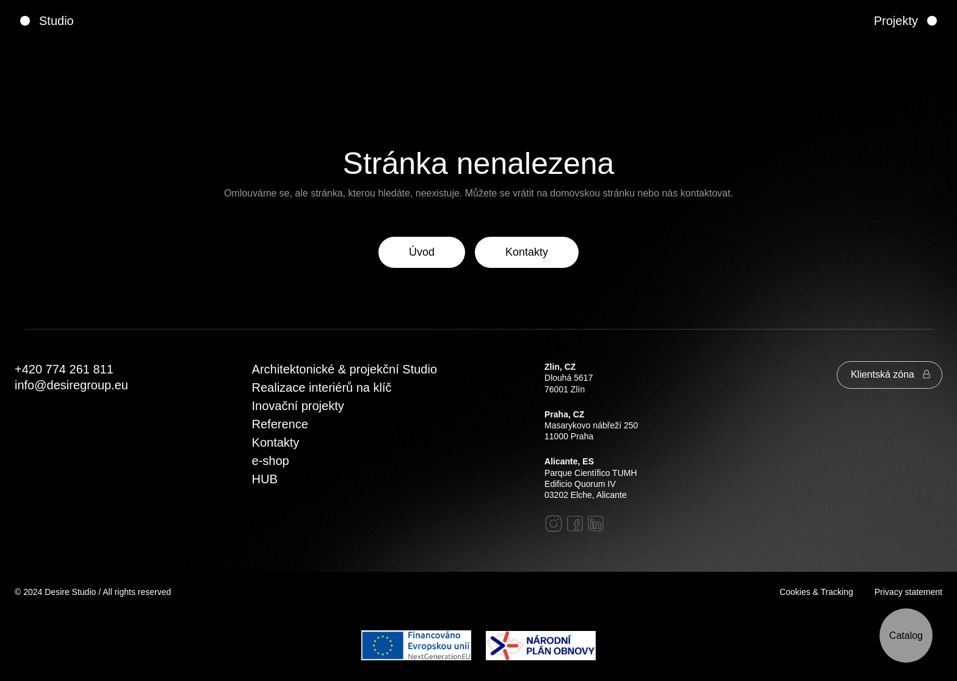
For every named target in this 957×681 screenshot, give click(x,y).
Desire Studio (70, 592)
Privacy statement (908, 592)
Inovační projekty (298, 406)
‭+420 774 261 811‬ (64, 369)
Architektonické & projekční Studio (345, 369)
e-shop (270, 460)
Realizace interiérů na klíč (322, 387)
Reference (280, 424)
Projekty (896, 20)
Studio (56, 20)
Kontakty (276, 442)
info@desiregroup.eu (71, 385)
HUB (265, 479)
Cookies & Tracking (816, 592)
